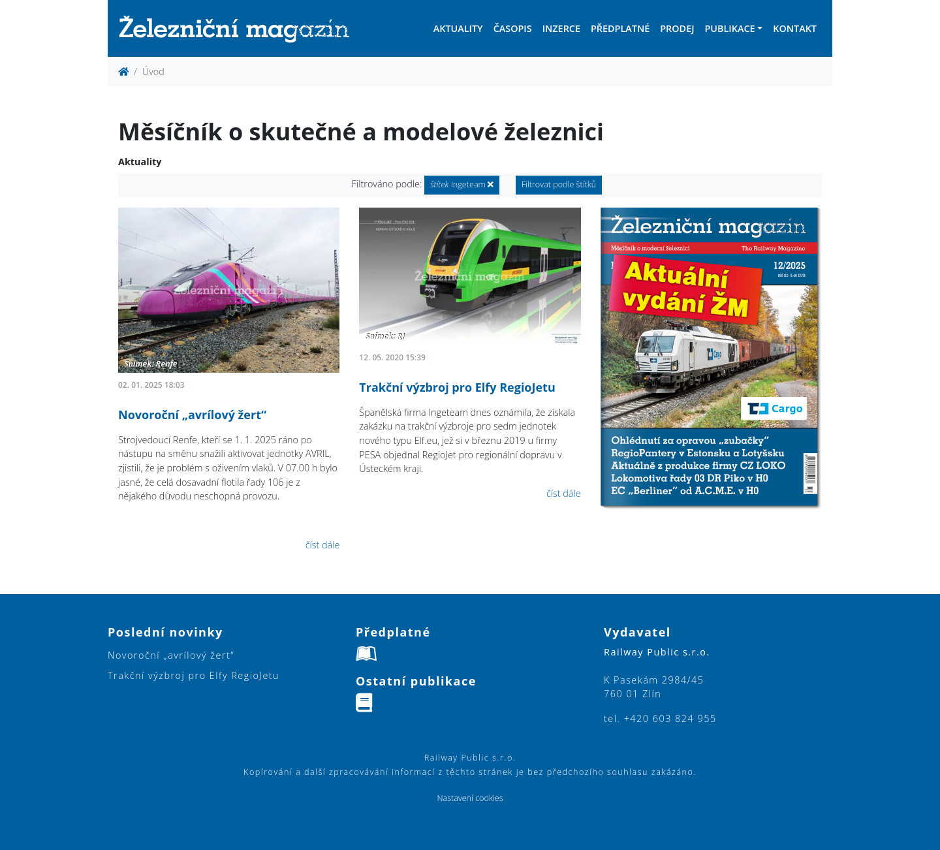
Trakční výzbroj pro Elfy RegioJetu (457, 387)
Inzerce (561, 28)
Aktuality (458, 28)
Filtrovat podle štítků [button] (559, 184)
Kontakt (795, 28)
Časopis (513, 28)
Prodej (677, 28)
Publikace (729, 28)
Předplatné (620, 28)
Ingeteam (462, 184)
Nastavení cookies (470, 798)
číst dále (323, 545)
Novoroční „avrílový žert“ (192, 414)
